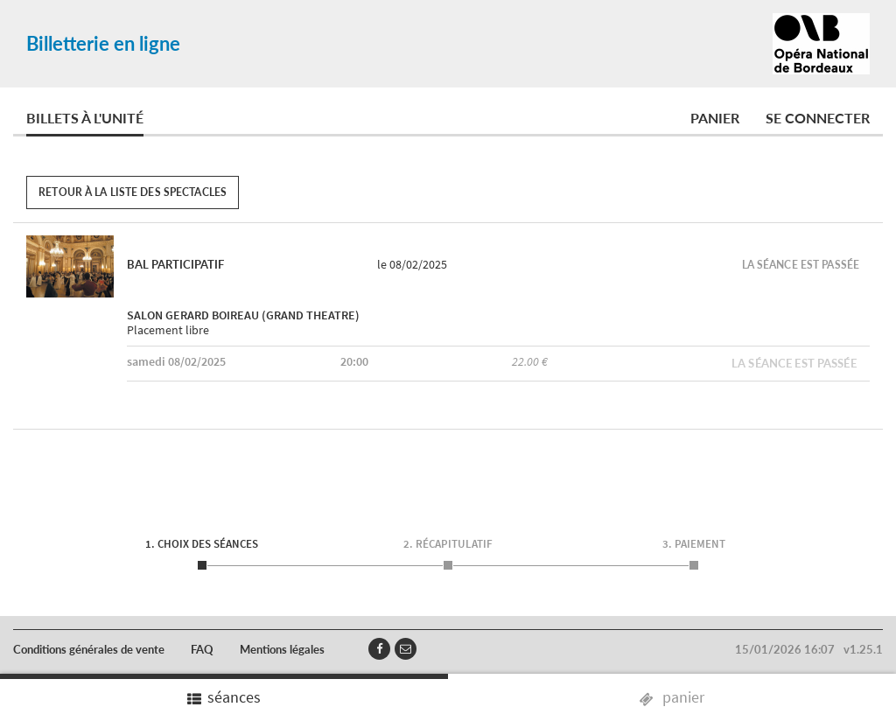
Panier (714, 117)
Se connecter (818, 117)
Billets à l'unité (85, 117)
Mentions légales (282, 649)
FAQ (202, 649)
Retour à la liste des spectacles (132, 192)
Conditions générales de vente (88, 649)
